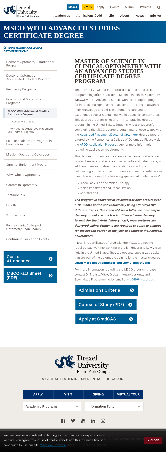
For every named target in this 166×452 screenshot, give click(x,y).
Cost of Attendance (19, 258)
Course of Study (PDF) (101, 304)
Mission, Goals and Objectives (28, 154)
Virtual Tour (128, 394)
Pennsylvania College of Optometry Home (23, 49)
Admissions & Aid (89, 16)
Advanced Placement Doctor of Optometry (109, 134)
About (124, 16)
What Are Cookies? (53, 445)
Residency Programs (21, 89)
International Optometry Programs (23, 101)
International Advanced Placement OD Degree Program (30, 130)
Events (114, 7)
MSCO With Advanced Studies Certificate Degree (28, 112)
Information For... (101, 406)
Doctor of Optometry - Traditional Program (30, 63)
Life (111, 16)
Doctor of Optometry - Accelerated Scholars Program (28, 77)
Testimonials (15, 195)
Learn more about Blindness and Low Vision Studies (113, 262)
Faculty (11, 205)
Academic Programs (42, 406)
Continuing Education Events (27, 239)
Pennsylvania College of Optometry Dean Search (23, 227)
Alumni (129, 7)
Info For (155, 16)
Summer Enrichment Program (27, 164)
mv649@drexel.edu (140, 279)
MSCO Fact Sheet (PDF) (24, 275)
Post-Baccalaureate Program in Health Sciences (29, 142)
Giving (88, 7)
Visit (68, 394)
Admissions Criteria (23, 121)
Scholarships (15, 215)
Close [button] (154, 440)
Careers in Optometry (21, 185)
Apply (100, 7)
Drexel (72, 7)
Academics (61, 16)
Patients (145, 7)
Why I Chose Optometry (23, 174)
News (139, 16)
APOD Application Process (98, 144)
